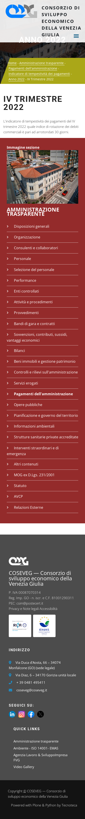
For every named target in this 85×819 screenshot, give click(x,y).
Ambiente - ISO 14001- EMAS (35, 748)
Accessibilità (48, 608)
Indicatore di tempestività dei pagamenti (39, 74)
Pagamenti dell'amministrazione (33, 68)
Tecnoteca (69, 805)
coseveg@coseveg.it (31, 690)
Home (12, 63)
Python (50, 805)
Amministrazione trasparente (42, 63)
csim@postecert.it (29, 603)
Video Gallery (23, 766)
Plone (37, 805)
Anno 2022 (17, 79)
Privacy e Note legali (24, 608)
